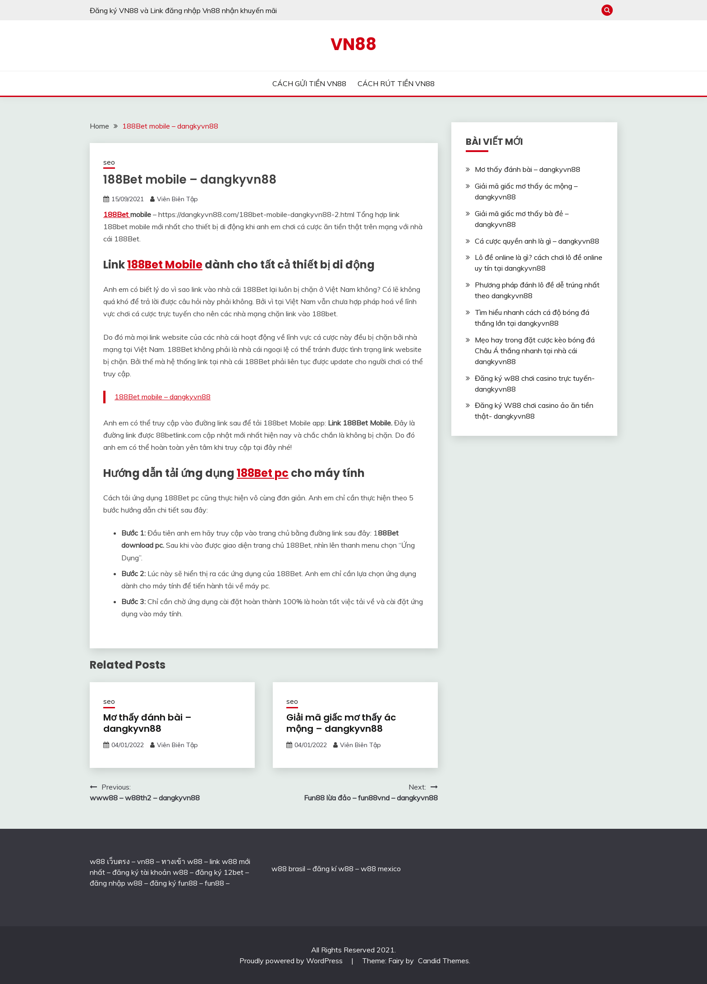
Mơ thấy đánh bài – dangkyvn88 (147, 723)
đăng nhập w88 (116, 882)
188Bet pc (263, 473)
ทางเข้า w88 (181, 861)
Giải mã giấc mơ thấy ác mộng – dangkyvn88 (341, 723)
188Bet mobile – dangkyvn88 (163, 396)
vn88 (145, 861)
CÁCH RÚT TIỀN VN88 (396, 83)
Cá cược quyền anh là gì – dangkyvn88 (537, 240)
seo (109, 162)
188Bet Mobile (164, 264)
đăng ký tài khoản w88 (150, 872)
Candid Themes (443, 960)
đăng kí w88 (333, 868)
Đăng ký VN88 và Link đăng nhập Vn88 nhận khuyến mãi (183, 10)
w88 (279, 868)
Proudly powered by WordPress (291, 960)
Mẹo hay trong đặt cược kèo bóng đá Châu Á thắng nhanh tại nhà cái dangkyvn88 (535, 350)
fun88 (214, 882)
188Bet (116, 214)
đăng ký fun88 (173, 882)
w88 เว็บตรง (110, 861)
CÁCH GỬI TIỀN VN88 (309, 83)
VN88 (353, 44)
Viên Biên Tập (177, 199)
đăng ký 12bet (219, 872)
